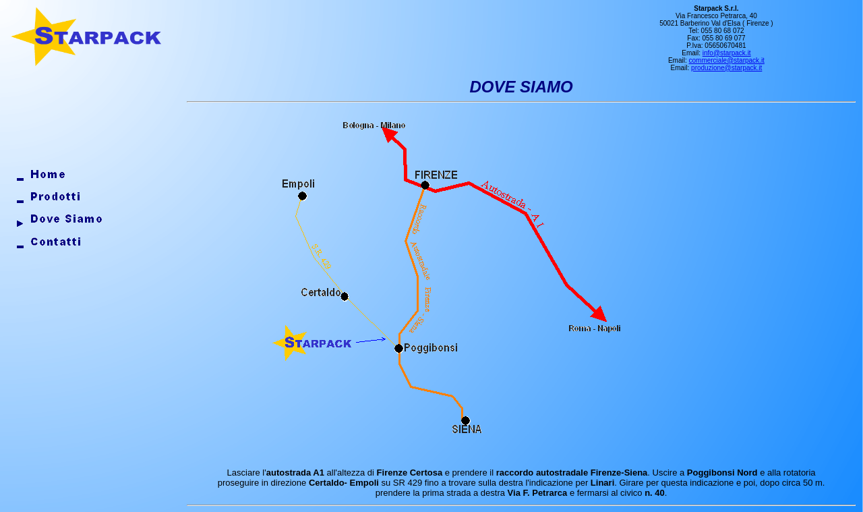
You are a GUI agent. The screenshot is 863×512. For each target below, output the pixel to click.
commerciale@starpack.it (727, 60)
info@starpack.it (727, 53)
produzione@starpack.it (726, 68)
